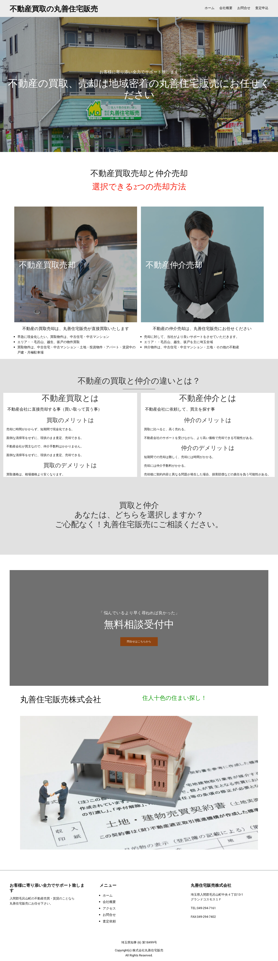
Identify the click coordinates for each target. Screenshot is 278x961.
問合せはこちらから (139, 642)
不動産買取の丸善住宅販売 (54, 8)
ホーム (209, 8)
